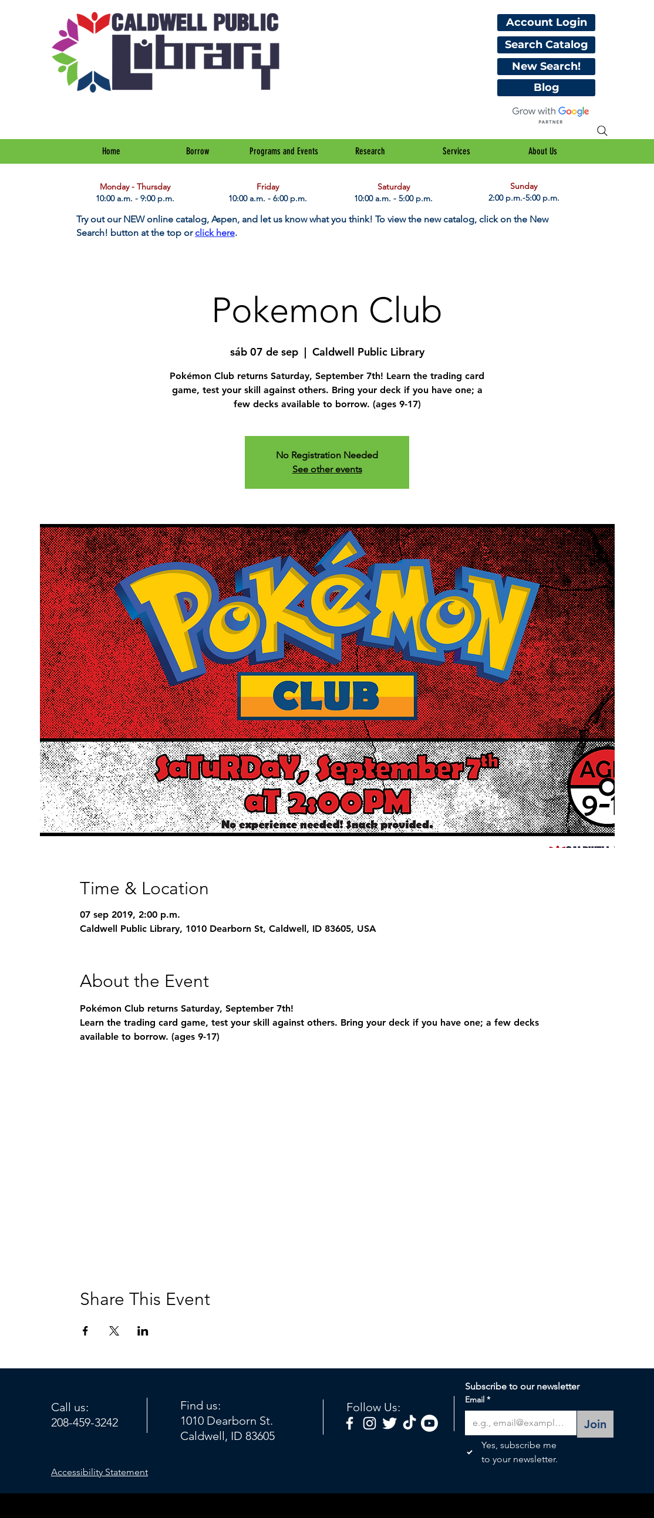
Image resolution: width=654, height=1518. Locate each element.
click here (215, 232)
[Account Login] (546, 22)
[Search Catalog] (546, 44)
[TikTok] (409, 1423)
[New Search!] (546, 66)
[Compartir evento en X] (114, 1331)
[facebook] (349, 1423)
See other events (327, 469)
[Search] (602, 131)
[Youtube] (429, 1423)
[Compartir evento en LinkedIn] (143, 1331)
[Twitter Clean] (389, 1423)
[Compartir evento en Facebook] (85, 1331)
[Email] (517, 1423)
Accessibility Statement (99, 1472)
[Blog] (546, 87)
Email (477, 1400)
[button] (197, 151)
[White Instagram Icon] (369, 1423)
